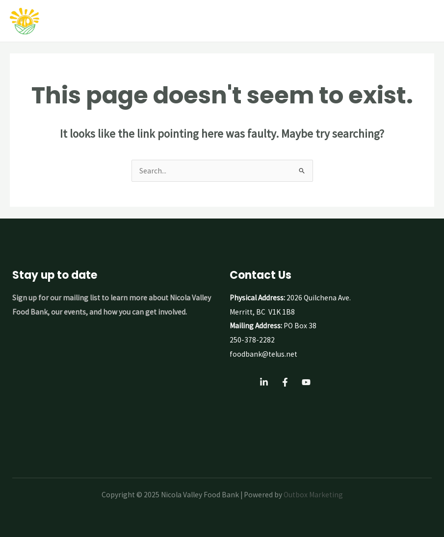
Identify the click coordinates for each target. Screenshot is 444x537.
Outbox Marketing (313, 494)
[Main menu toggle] (424, 21)
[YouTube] (306, 382)
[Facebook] (285, 382)
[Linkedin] (264, 382)
